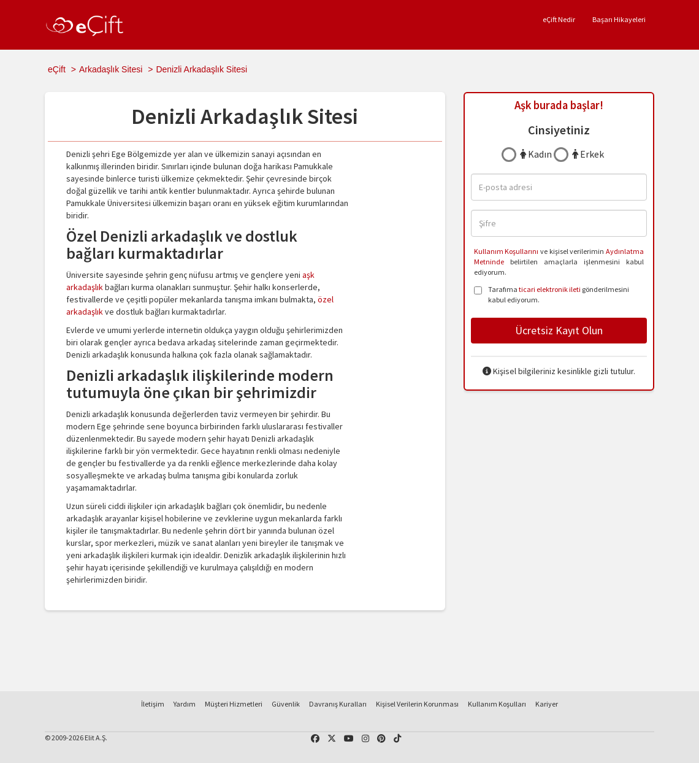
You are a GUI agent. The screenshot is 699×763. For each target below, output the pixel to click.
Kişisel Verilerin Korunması (417, 703)
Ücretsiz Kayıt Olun (559, 330)
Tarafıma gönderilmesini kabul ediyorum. (551, 294)
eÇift (57, 69)
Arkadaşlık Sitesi (110, 69)
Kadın (536, 154)
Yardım (185, 703)
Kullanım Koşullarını (506, 251)
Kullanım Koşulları (497, 703)
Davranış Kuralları (338, 703)
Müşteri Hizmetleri (233, 703)
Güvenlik (286, 703)
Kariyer (546, 703)
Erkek (588, 154)
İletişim (152, 703)
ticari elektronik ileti (550, 289)
